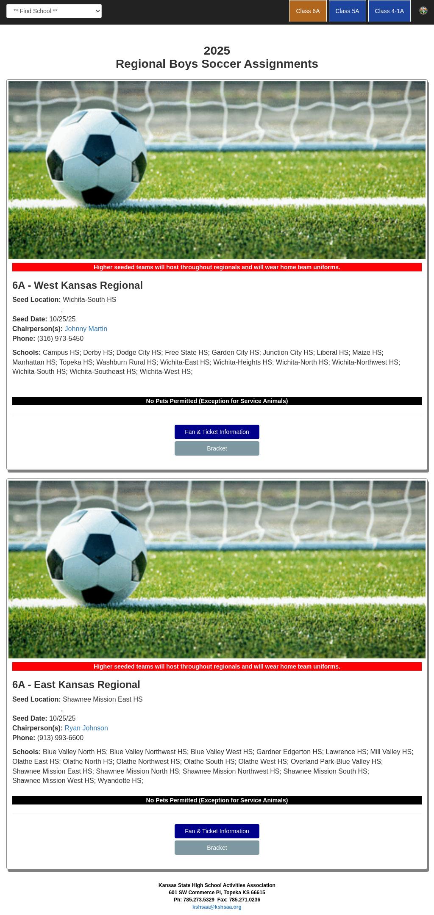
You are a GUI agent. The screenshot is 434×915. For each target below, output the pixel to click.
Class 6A (308, 11)
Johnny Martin (86, 328)
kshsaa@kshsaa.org (217, 907)
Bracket (217, 448)
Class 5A (347, 11)
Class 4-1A (389, 11)
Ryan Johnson (86, 728)
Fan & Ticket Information (217, 431)
